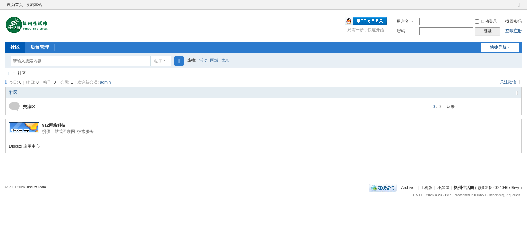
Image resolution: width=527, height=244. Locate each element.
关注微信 (508, 82)
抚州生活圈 (8, 73)
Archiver (408, 187)
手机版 (426, 187)
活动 (203, 60)
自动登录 (486, 21)
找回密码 (513, 21)
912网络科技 (53, 125)
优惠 (225, 60)
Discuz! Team (36, 187)
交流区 (29, 106)
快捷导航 (498, 47)
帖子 (158, 61)
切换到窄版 (518, 7)
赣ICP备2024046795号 (498, 187)
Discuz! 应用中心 (24, 146)
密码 (401, 30)
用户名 (403, 21)
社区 (15, 47)
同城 (214, 60)
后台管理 (39, 47)
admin (105, 82)
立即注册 (513, 30)
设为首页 (15, 4)
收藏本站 (34, 4)
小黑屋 (443, 187)
